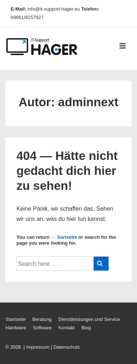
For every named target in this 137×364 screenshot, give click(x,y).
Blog (86, 327)
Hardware (15, 327)
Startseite (15, 319)
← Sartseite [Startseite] (64, 237)
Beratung (42, 319)
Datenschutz (66, 347)
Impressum (37, 347)
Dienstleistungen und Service (89, 319)
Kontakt (66, 327)
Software (42, 327)
